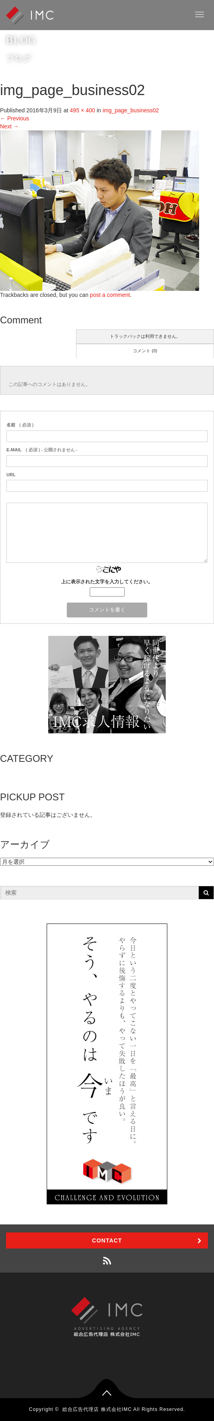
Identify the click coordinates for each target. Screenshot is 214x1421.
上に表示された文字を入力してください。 (107, 582)
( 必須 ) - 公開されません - (42, 449)
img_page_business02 (131, 110)
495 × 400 (82, 110)
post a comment (110, 295)
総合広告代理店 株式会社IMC (97, 1409)
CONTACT (107, 1240)
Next (9, 126)
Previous (14, 118)
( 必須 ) (19, 424)
